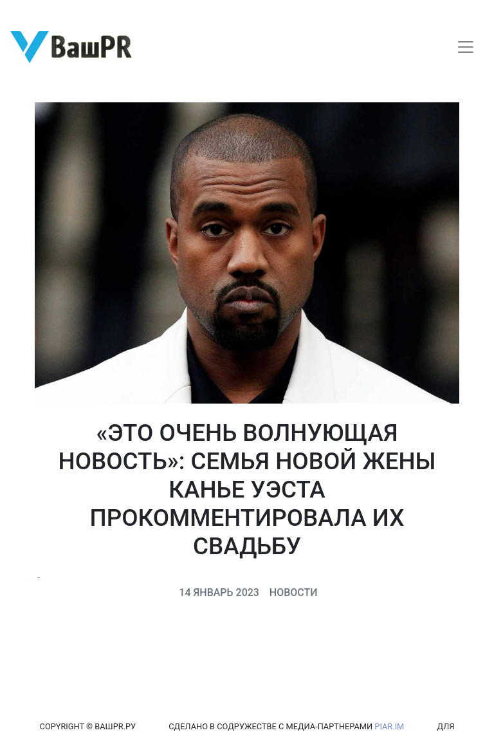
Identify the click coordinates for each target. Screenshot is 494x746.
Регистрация (35, 11)
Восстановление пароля (127, 11)
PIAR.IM (389, 726)
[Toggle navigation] (466, 47)
